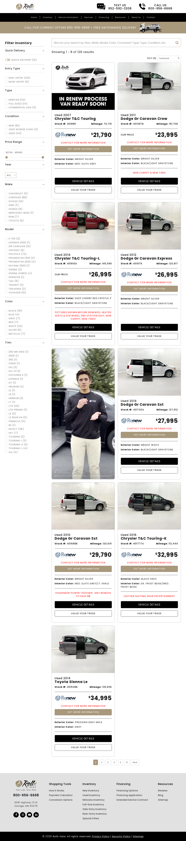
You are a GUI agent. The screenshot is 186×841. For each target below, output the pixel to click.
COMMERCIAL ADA (22, 107)
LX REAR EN (18, 417)
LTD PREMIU (18, 409)
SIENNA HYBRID (20, 273)
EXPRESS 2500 (19, 242)
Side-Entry (20, 78)
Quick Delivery (24, 60)
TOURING (17, 436)
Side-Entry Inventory (94, 809)
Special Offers (91, 818)
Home (34, 17)
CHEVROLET (18, 193)
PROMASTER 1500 (22, 258)
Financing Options (127, 790)
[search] (177, 43)
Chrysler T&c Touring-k (144, 538)
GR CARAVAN (20, 246)
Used (15, 133)
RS (12, 425)
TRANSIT (16, 285)
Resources (120, 17)
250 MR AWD (19, 351)
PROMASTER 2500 (22, 261)
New (14, 125)
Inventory (47, 17)
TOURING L (18, 440)
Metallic (17, 333)
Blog (160, 795)
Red (13, 322)
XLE (13, 452)
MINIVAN (17, 99)
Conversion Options (61, 800)
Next (135, 762)
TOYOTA (16, 220)
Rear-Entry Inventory (95, 813)
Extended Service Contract (132, 800)
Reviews (162, 790)
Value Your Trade (83, 190)
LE (12, 390)
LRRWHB (16, 398)
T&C (14, 281)
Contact (151, 17)
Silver (15, 330)
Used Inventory (91, 795)
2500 (14, 355)
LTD (14, 406)
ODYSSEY (17, 250)
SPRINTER (16, 277)
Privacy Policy (101, 836)
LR (12, 394)
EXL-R (14, 371)
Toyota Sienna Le (71, 682)
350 (13, 359)
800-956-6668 (26, 795)
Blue (14, 314)
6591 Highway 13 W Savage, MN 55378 (26, 804)
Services (88, 17)
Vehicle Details (83, 181)
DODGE (16, 201)
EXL (13, 367)
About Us (136, 17)
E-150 (14, 238)
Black (15, 310)
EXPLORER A (18, 375)
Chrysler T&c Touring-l (77, 258)
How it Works (56, 790)
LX (12, 413)
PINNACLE (17, 421)
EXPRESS (16, 379)
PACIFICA (18, 254)
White (16, 326)
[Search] (116, 42)
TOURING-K (18, 444)
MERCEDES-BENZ (21, 212)
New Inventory (91, 790)
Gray (14, 318)
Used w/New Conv (23, 129)
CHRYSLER (18, 197)
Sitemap (163, 800)
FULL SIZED (18, 103)
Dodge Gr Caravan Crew (144, 119)
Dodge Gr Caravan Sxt (142, 405)
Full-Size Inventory (93, 804)
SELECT (16, 429)
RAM (14, 216)
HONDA (16, 209)
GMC (14, 205)
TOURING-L (18, 448)
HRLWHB (16, 386)
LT (12, 402)
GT (12, 382)
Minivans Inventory (93, 800)
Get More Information (83, 149)
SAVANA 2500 (19, 265)
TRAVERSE (17, 288)
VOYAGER (17, 292)
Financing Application (129, 795)
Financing (104, 17)
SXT (13, 433)
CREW (14, 363)
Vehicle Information (68, 17)
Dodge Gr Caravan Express (146, 258)
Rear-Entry (19, 81)
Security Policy (121, 836)
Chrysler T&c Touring (75, 119)
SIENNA (15, 269)
